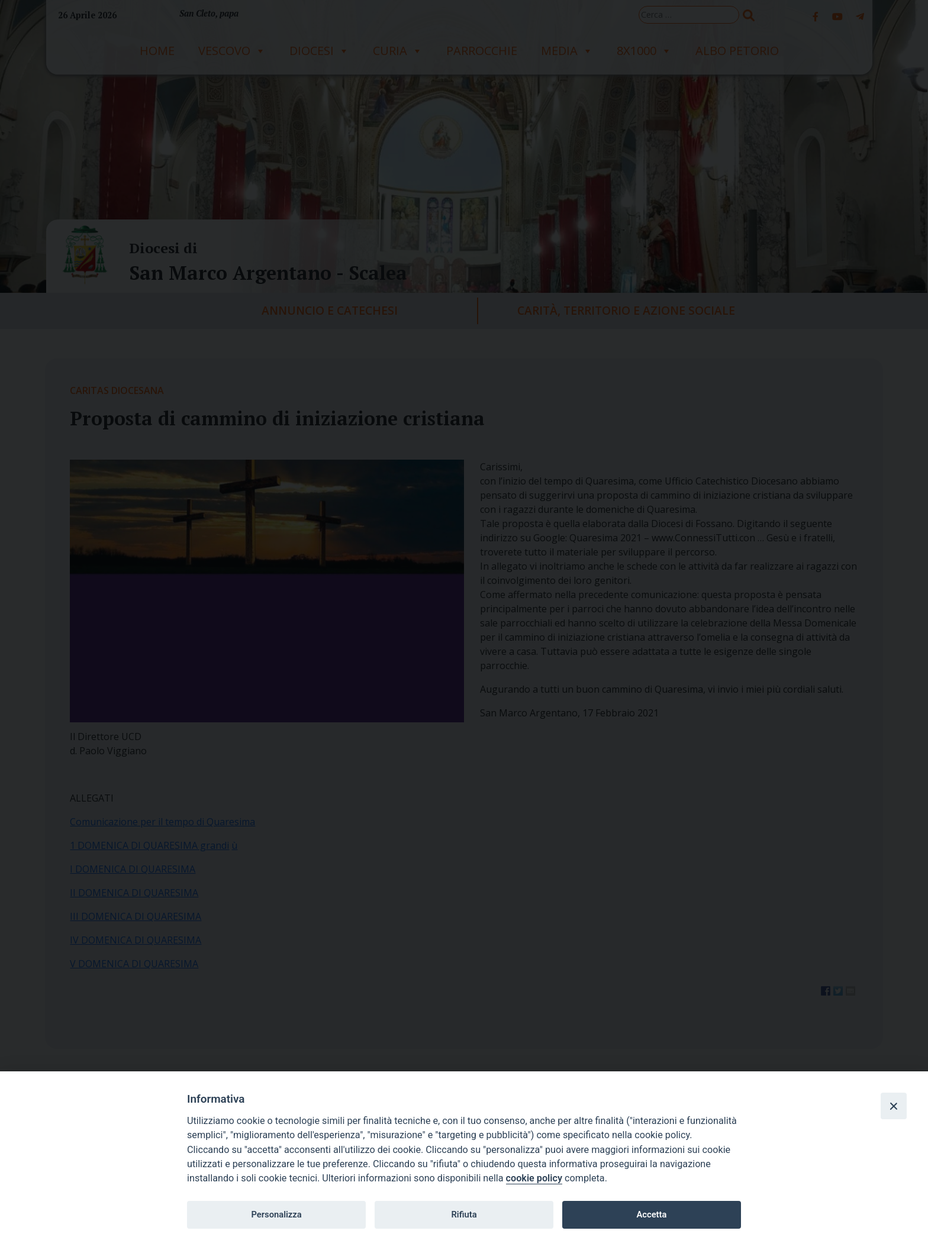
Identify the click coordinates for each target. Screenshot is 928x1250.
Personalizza (276, 1214)
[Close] (894, 1106)
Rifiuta (463, 1214)
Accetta (651, 1214)
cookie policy (534, 1178)
